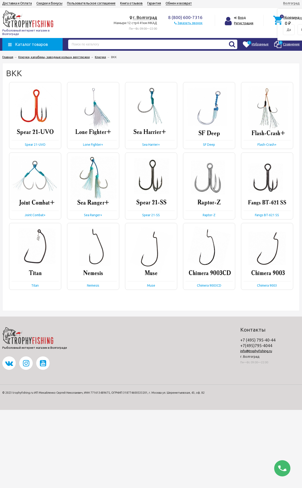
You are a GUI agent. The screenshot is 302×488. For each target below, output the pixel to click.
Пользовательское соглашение (91, 3)
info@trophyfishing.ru (256, 351)
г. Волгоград (145, 17)
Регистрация (243, 23)
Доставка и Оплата (17, 3)
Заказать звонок (189, 23)
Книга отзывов (131, 3)
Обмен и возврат (179, 3)
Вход (242, 17)
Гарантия (154, 3)
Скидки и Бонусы (49, 3)
